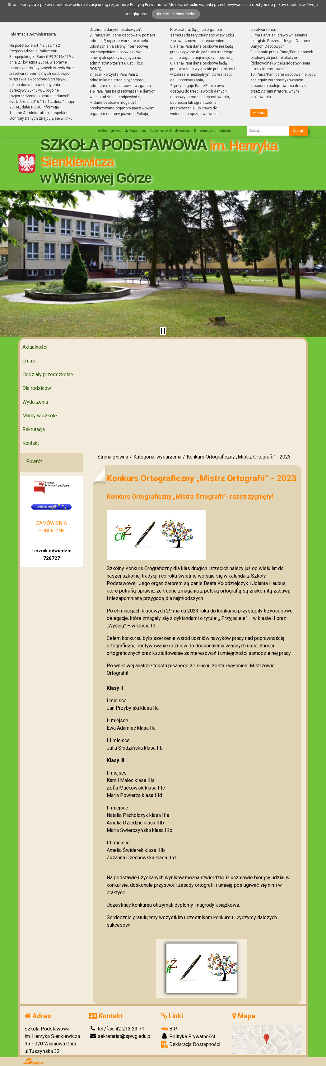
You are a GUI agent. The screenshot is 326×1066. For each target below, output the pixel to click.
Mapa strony (136, 130)
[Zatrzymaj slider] (163, 331)
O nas (28, 361)
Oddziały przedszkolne (47, 374)
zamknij (259, 113)
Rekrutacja (33, 429)
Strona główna (110, 130)
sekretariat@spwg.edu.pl (120, 1036)
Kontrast (183, 130)
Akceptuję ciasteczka (175, 14)
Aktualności (34, 347)
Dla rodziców (36, 388)
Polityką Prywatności (148, 4)
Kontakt (30, 443)
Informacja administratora (214, 130)
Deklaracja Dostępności (190, 1044)
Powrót (34, 461)
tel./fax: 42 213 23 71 (116, 1029)
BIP (169, 1029)
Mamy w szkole (39, 416)
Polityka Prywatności (188, 1036)
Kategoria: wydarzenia (157, 457)
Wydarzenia (35, 402)
